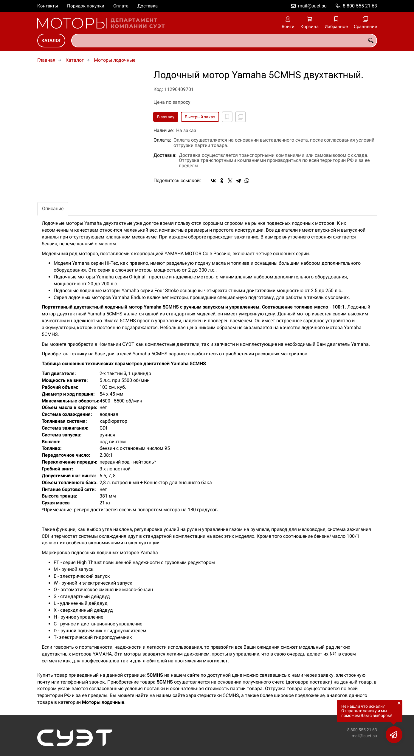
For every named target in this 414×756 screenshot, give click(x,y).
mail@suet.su (312, 6)
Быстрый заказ (200, 116)
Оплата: (162, 140)
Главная (46, 60)
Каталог (51, 40)
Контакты (47, 6)
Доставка (147, 6)
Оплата (120, 6)
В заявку (165, 116)
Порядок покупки (85, 6)
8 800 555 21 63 (360, 6)
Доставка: (164, 155)
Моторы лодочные (114, 60)
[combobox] (224, 40)
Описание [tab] (52, 208)
